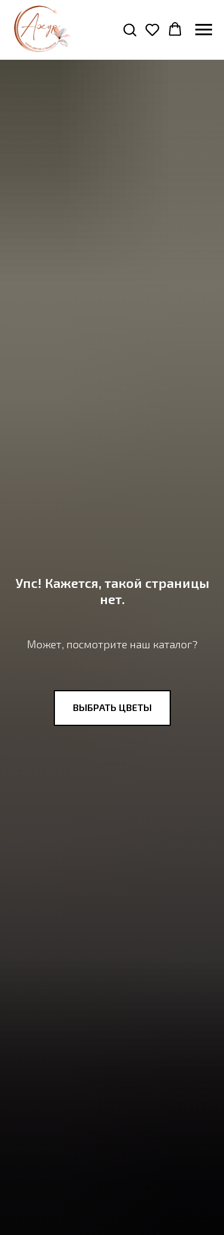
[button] (129, 29)
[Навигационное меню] (203, 30)
